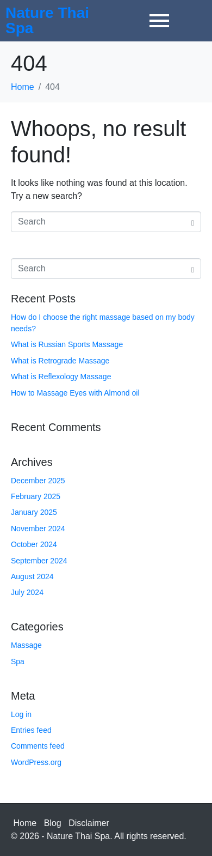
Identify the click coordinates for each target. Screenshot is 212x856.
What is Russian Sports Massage (67, 344)
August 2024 (32, 576)
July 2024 (27, 592)
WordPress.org (36, 762)
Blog (52, 823)
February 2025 (35, 496)
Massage (26, 645)
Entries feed (31, 730)
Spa (17, 661)
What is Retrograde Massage (60, 360)
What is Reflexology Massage (61, 376)
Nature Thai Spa (47, 20)
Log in (21, 714)
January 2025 (34, 512)
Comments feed (38, 746)
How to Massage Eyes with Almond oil (75, 392)
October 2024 (34, 544)
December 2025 (38, 480)
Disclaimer (88, 823)
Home (25, 823)
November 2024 (38, 528)
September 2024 (39, 560)
